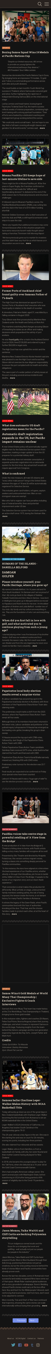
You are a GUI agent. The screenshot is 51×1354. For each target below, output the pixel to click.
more (42, 128)
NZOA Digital (20, 1338)
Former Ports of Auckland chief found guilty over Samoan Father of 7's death (24, 294)
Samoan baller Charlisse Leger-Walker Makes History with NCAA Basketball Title (24, 1104)
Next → (33, 1320)
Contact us (31, 1338)
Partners (41, 1338)
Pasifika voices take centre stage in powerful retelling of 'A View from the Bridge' (24, 837)
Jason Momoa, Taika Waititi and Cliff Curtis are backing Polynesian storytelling (24, 1234)
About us (10, 1338)
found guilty (14, 339)
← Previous (19, 1320)
